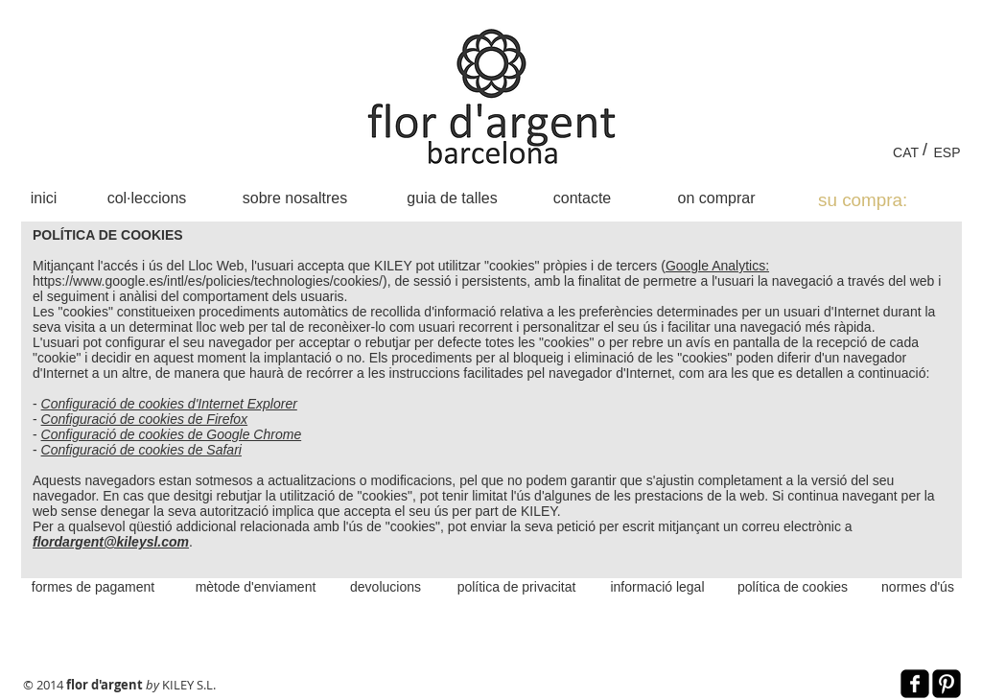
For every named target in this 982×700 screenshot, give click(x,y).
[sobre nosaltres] (295, 198)
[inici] (43, 198)
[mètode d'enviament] (255, 586)
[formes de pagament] (93, 586)
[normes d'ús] (918, 586)
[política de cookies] (792, 586)
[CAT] (906, 152)
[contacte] (582, 198)
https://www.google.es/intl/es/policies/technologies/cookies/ (208, 281)
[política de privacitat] (516, 586)
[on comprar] (716, 198)
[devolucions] (385, 586)
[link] (883, 200)
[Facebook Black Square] (914, 683)
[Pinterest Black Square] (946, 683)
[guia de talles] (452, 198)
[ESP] (947, 152)
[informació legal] (657, 586)
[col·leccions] (147, 198)
